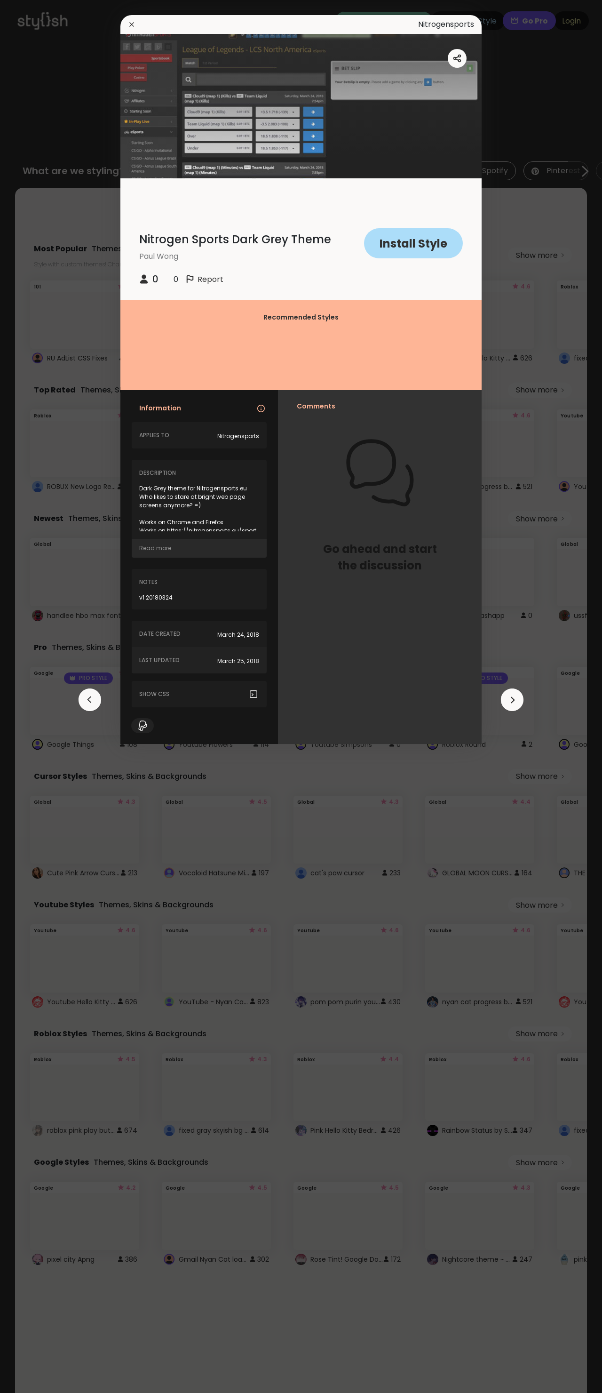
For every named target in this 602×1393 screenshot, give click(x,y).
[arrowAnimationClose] (90, 700)
